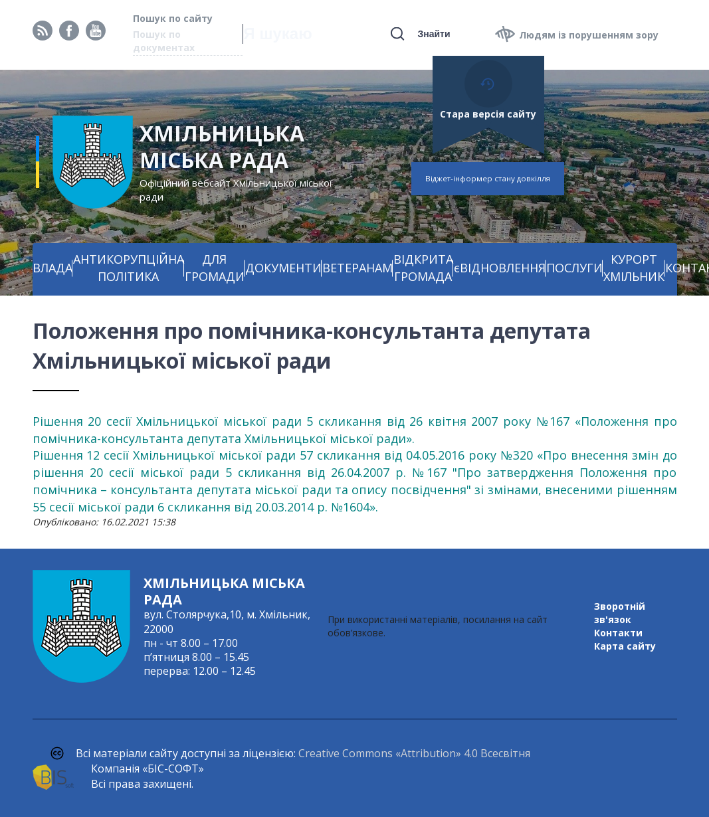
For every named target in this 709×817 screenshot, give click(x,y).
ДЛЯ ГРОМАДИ (215, 267)
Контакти (618, 632)
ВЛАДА (52, 268)
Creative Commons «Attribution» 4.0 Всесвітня (414, 753)
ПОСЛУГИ (574, 268)
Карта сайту (625, 646)
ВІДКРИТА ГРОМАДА (423, 267)
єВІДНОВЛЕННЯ (500, 268)
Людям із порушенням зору (588, 35)
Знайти (433, 34)
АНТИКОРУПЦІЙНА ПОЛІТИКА (128, 267)
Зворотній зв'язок (619, 613)
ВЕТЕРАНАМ (357, 268)
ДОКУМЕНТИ (283, 268)
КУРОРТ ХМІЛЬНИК (633, 267)
